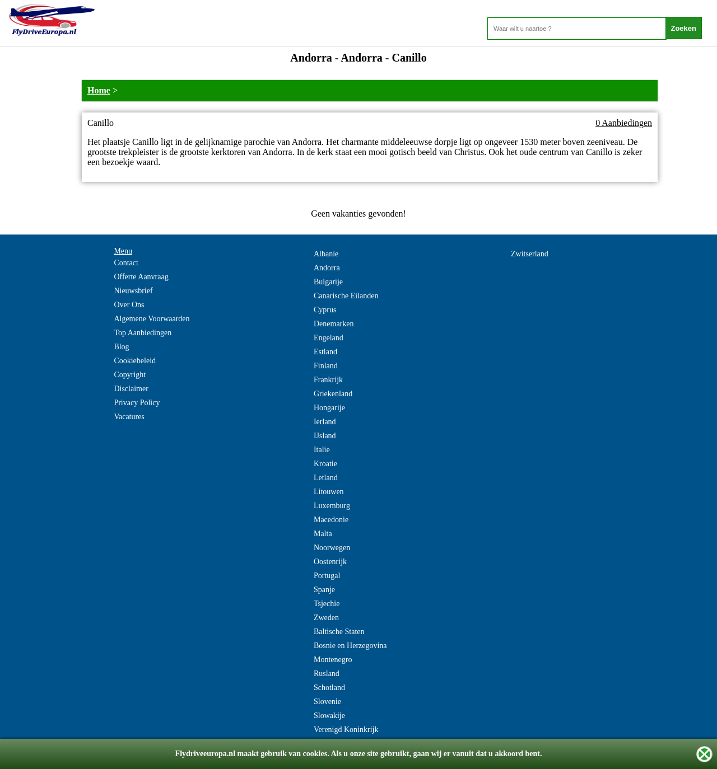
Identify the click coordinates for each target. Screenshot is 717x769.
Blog (121, 347)
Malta (323, 533)
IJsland (325, 436)
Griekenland (333, 394)
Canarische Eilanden (346, 296)
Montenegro (333, 659)
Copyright (130, 375)
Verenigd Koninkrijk (346, 729)
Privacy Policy (137, 402)
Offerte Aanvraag (141, 277)
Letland (326, 477)
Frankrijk (328, 380)
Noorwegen (332, 547)
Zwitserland (529, 254)
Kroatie (325, 463)
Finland (326, 366)
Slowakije (329, 715)
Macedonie (331, 519)
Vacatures (129, 416)
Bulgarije (328, 282)
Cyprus (325, 310)
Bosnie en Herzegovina (350, 645)
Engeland (328, 338)
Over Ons (129, 305)
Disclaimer (131, 388)
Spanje (324, 589)
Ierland (325, 422)
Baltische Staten (339, 631)
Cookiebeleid (135, 361)
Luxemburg (332, 505)
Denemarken (334, 324)
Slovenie (327, 701)
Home (98, 90)
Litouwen (329, 491)
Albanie (326, 254)
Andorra (327, 268)
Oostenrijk (330, 561)
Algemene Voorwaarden (151, 319)
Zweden (326, 617)
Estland (325, 352)
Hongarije (329, 408)
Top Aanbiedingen (142, 333)
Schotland (329, 687)
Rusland (326, 673)
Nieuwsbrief (133, 291)
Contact (126, 263)
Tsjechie (326, 603)
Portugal (327, 575)
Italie (322, 450)
